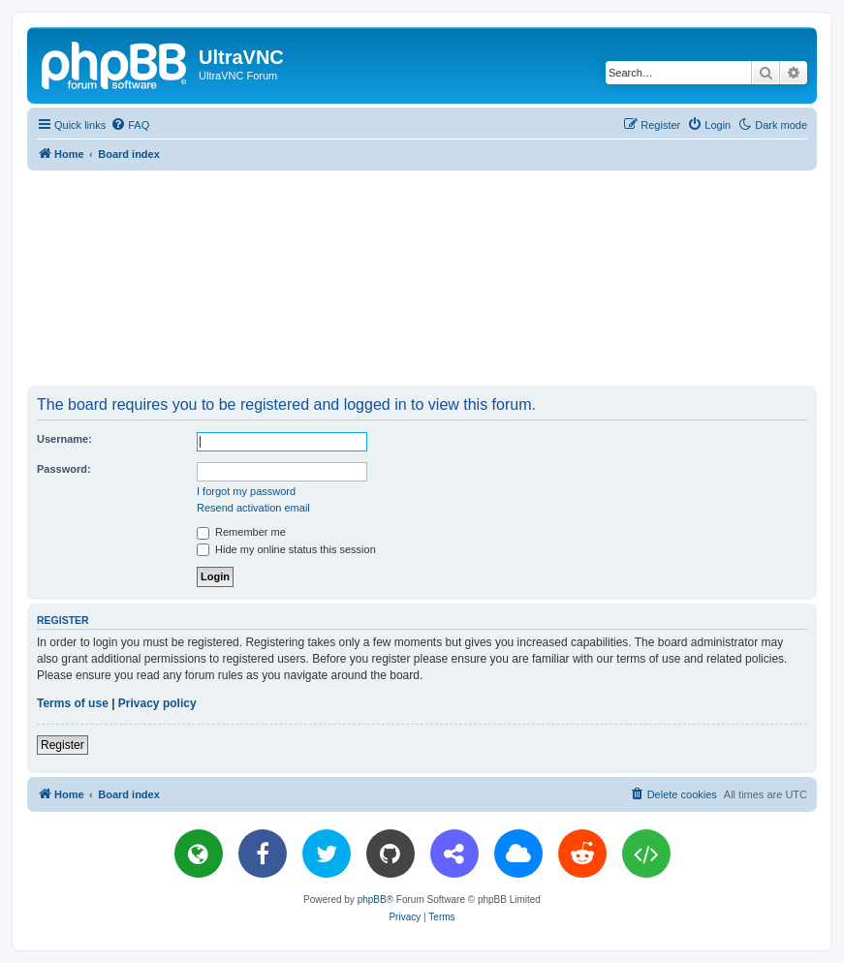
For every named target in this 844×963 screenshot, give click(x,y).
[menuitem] (129, 125)
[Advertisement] (422, 277)
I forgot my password (246, 491)
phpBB (372, 899)
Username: (64, 439)
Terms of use (73, 703)
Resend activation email (253, 507)
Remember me (241, 532)
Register (62, 745)
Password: (64, 469)
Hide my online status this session (286, 549)
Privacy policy (157, 703)
